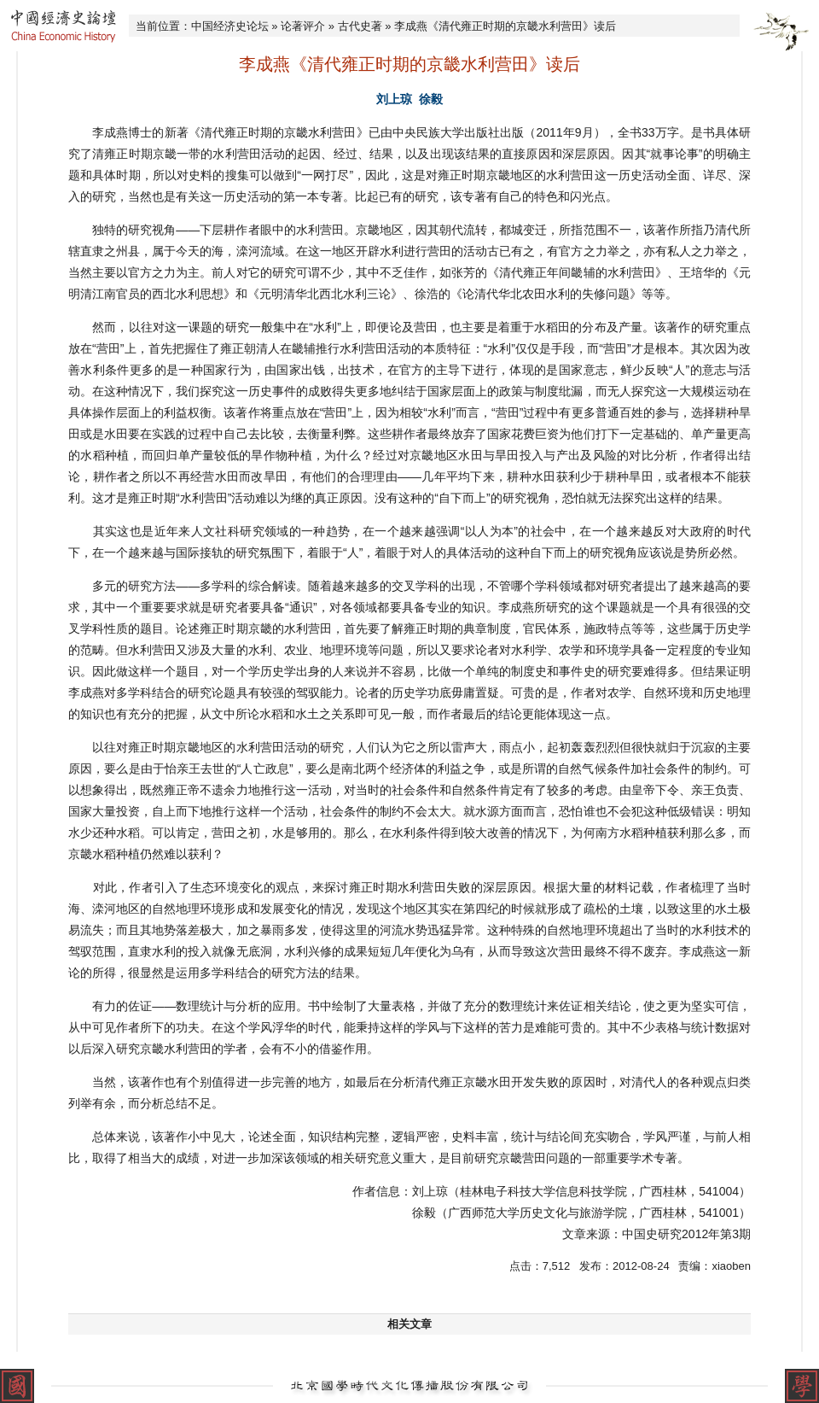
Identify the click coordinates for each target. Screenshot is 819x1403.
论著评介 (303, 26)
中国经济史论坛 (230, 26)
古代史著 (360, 26)
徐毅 (431, 99)
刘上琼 (394, 99)
